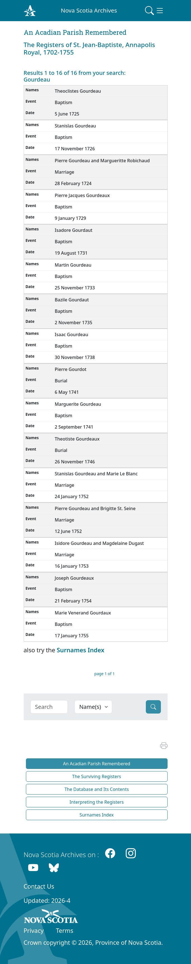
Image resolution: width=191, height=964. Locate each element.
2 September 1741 (74, 427)
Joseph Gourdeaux (74, 578)
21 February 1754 (73, 601)
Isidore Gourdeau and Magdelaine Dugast (99, 543)
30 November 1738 (75, 357)
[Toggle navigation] (154, 10)
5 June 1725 (67, 114)
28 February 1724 (73, 183)
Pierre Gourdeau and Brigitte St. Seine (95, 508)
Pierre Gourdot (70, 369)
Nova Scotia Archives (89, 10)
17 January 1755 (71, 636)
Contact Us (39, 886)
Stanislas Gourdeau (75, 126)
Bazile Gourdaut (72, 300)
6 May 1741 (67, 392)
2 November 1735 (73, 322)
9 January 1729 (70, 218)
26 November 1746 (75, 462)
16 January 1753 (71, 566)
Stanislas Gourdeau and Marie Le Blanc (96, 474)
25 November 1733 (75, 288)
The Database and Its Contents (96, 789)
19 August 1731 (71, 253)
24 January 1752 (71, 496)
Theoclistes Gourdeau (78, 91)
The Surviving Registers (96, 776)
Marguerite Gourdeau (78, 404)
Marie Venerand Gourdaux (83, 613)
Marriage (64, 172)
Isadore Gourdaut (73, 230)
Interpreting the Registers (96, 802)
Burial (61, 381)
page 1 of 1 (104, 673)
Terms (64, 930)
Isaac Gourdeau (71, 334)
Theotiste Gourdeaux (77, 439)
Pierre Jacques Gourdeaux (82, 195)
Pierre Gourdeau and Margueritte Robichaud (102, 161)
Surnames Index (80, 650)
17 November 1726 (75, 149)
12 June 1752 (68, 531)
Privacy (34, 930)
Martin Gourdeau (73, 265)
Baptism (63, 102)
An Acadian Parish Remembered (96, 764)
